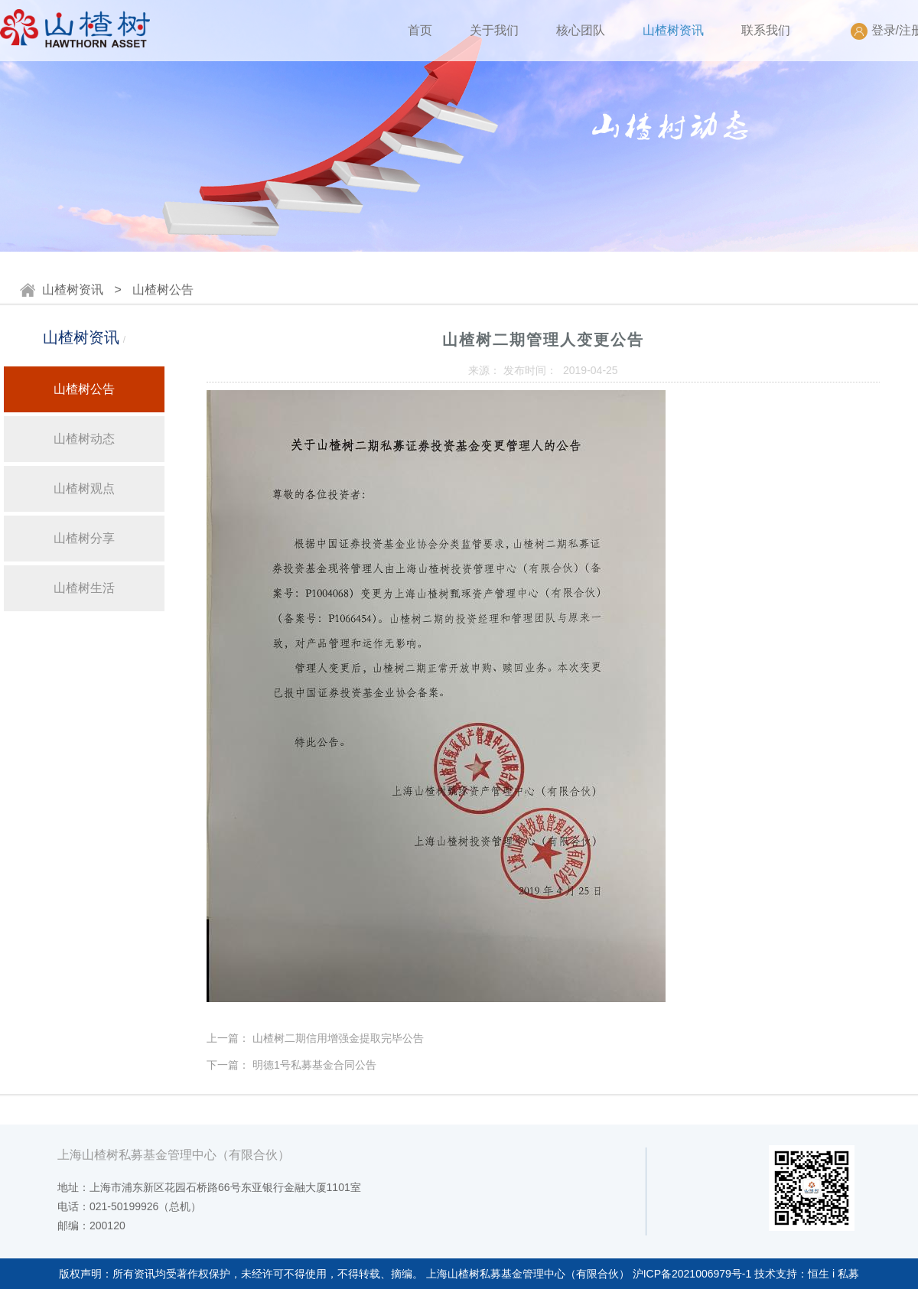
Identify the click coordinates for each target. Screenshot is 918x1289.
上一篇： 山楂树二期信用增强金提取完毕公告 (315, 1038)
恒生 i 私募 (833, 1274)
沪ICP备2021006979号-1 (692, 1274)
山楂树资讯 (673, 30)
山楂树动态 (84, 438)
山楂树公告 (163, 289)
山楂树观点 (84, 488)
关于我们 (494, 30)
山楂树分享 (84, 538)
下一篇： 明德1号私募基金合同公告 (291, 1065)
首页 (420, 30)
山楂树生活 (84, 587)
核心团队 (580, 30)
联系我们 (765, 30)
